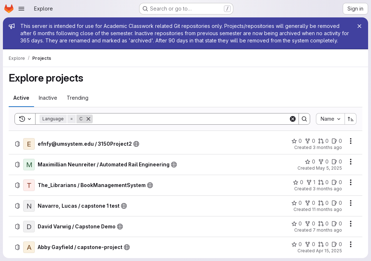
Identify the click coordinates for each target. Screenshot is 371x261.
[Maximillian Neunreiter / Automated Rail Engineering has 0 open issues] (337, 162)
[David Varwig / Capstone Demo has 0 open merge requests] (323, 224)
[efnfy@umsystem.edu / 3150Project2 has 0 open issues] (337, 141)
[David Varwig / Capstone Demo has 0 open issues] (337, 224)
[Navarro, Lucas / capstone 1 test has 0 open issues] (337, 203)
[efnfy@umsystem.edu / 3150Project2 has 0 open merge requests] (323, 141)
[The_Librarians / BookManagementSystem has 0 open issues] (337, 182)
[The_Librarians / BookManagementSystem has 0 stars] (298, 182)
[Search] (190, 119)
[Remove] (88, 119)
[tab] (21, 98)
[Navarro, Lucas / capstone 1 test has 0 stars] (296, 203)
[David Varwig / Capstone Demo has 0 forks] (310, 224)
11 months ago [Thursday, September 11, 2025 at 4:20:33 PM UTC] (327, 209)
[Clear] (292, 119)
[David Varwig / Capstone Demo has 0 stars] (296, 224)
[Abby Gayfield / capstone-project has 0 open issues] (337, 244)
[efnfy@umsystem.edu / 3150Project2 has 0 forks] (310, 141)
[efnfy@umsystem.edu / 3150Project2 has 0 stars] (296, 141)
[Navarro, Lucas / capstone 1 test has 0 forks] (310, 203)
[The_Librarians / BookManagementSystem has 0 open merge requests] (323, 182)
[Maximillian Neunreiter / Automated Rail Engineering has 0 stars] (310, 162)
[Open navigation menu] (21, 8)
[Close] (359, 26)
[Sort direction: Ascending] (351, 119)
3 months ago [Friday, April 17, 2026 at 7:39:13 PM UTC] (327, 188)
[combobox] (330, 119)
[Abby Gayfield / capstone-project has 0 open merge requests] (323, 244)
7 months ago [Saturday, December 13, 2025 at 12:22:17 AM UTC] (327, 230)
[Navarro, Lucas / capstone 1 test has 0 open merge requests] (323, 203)
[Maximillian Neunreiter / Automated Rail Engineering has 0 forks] (323, 162)
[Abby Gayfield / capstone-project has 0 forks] (310, 244)
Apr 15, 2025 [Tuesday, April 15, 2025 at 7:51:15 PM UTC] (329, 250)
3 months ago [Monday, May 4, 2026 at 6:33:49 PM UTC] (327, 147)
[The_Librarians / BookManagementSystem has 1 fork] (310, 182)
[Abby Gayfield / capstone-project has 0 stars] (296, 244)
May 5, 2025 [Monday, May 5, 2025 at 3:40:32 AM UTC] (329, 168)
